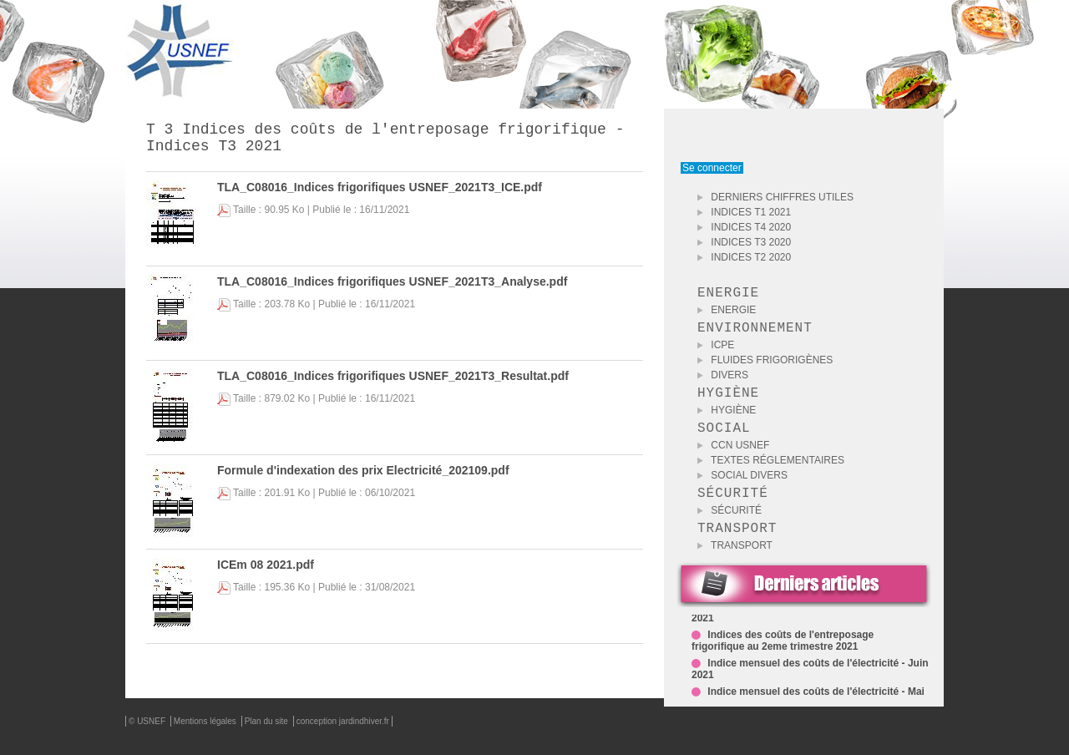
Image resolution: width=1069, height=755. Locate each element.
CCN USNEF (733, 458)
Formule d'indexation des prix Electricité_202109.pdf (363, 477)
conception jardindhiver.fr (342, 741)
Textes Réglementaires (770, 473)
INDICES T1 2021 (744, 212)
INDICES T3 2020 (744, 242)
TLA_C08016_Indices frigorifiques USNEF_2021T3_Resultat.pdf (393, 382)
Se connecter (712, 168)
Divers (722, 382)
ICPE (715, 351)
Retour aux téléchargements (611, 663)
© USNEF (148, 741)
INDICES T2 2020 (744, 257)
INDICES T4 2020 (744, 227)
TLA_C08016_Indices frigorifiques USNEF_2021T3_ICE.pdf (379, 193)
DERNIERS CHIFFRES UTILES (775, 197)
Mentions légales (206, 741)
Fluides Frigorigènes (765, 366)
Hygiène (726, 420)
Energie (726, 313)
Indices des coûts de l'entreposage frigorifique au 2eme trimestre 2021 (783, 664)
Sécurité (729, 527)
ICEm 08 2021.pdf (265, 571)
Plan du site (268, 741)
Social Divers (742, 488)
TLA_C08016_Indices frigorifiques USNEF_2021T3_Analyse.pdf (392, 288)
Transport (735, 565)
